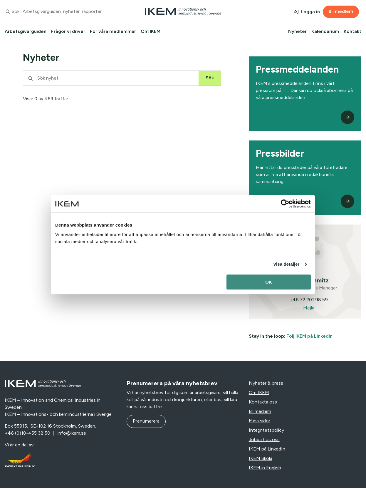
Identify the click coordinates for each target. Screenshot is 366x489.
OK (268, 281)
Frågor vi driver (68, 31)
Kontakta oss (263, 403)
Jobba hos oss (264, 440)
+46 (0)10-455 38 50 (27, 434)
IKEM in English (265, 469)
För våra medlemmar (113, 31)
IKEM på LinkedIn (267, 450)
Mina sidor (259, 422)
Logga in (310, 11)
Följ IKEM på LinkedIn (309, 337)
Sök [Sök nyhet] (210, 78)
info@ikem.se (72, 434)
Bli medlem (341, 11)
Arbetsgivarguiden (25, 31)
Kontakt (352, 31)
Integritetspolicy (266, 431)
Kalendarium (325, 31)
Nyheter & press (266, 384)
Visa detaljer (286, 264)
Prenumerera (146, 422)
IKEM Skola (260, 459)
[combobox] (61, 11)
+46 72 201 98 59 (308, 301)
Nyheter (297, 31)
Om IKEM (150, 31)
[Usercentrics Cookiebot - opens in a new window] (285, 203)
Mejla (308, 309)
